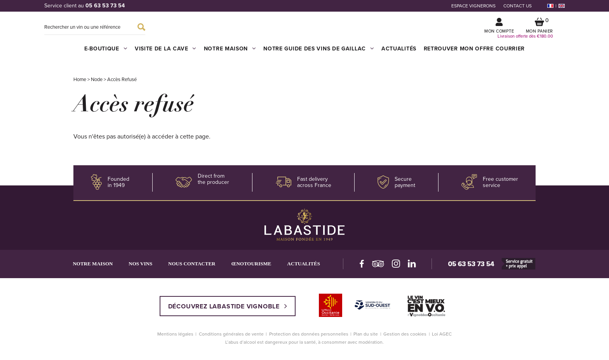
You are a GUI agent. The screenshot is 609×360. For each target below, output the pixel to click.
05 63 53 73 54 (105, 5)
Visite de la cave (166, 52)
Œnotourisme (255, 267)
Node (97, 83)
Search (141, 29)
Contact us (517, 6)
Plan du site (365, 338)
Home (80, 83)
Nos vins (142, 267)
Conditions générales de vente (231, 338)
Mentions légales (175, 338)
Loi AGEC (442, 338)
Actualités (398, 52)
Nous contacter (194, 267)
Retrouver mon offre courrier (474, 52)
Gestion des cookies (404, 338)
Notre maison (230, 52)
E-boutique (106, 52)
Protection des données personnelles (308, 338)
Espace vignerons (473, 6)
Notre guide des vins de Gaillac (318, 52)
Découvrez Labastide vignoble (227, 310)
